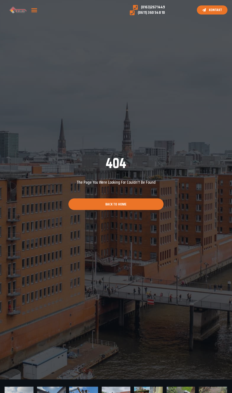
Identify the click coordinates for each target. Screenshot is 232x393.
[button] (34, 10)
